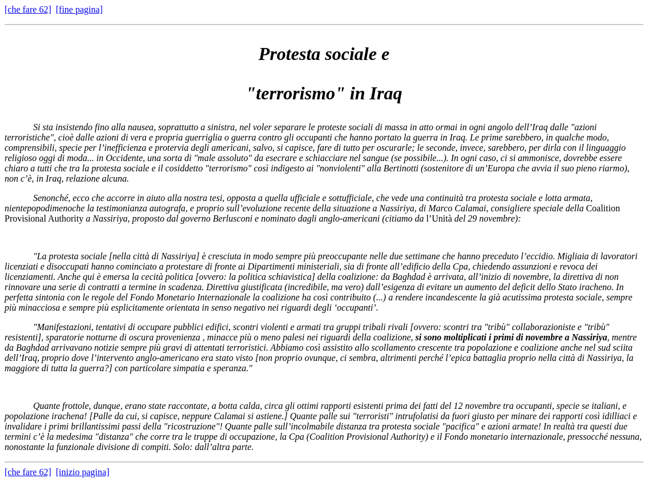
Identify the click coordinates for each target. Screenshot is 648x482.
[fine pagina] (79, 9)
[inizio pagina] (83, 472)
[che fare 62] (28, 9)
